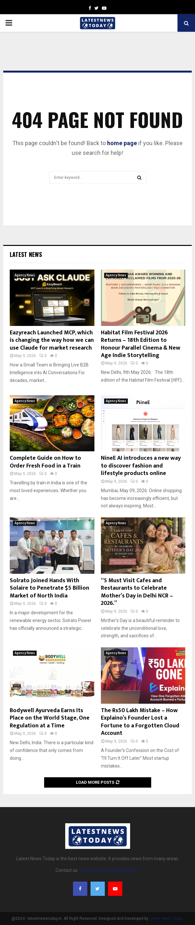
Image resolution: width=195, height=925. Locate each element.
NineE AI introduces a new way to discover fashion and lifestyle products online (141, 465)
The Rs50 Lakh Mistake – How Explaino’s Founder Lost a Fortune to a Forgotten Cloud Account (140, 722)
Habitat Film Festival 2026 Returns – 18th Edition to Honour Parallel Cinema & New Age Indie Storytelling (140, 344)
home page (122, 143)
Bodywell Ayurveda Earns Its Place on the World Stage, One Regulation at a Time (50, 718)
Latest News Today (166, 918)
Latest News (26, 254)
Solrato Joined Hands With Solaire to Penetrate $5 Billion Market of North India (49, 588)
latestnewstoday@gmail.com (109, 870)
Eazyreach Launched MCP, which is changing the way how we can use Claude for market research (52, 340)
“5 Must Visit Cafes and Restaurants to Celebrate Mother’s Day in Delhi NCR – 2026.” (137, 592)
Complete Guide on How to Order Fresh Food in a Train (45, 461)
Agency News (25, 275)
